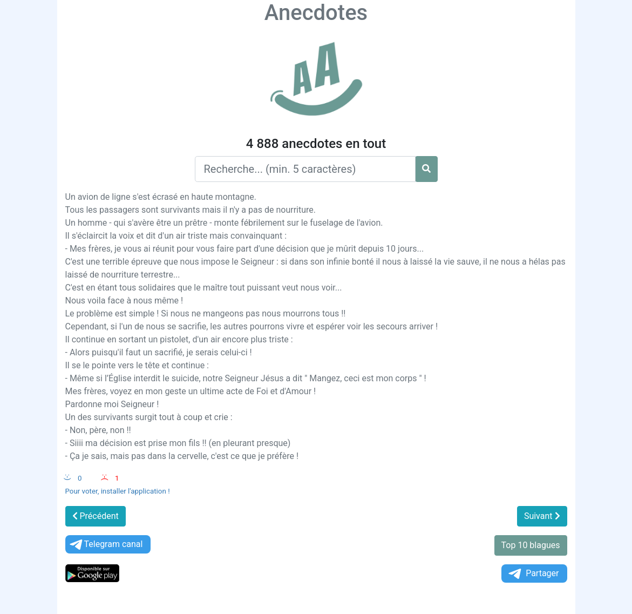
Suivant (542, 516)
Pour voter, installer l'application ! (117, 491)
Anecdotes (316, 12)
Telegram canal (105, 544)
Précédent (95, 516)
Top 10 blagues (530, 545)
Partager (533, 573)
